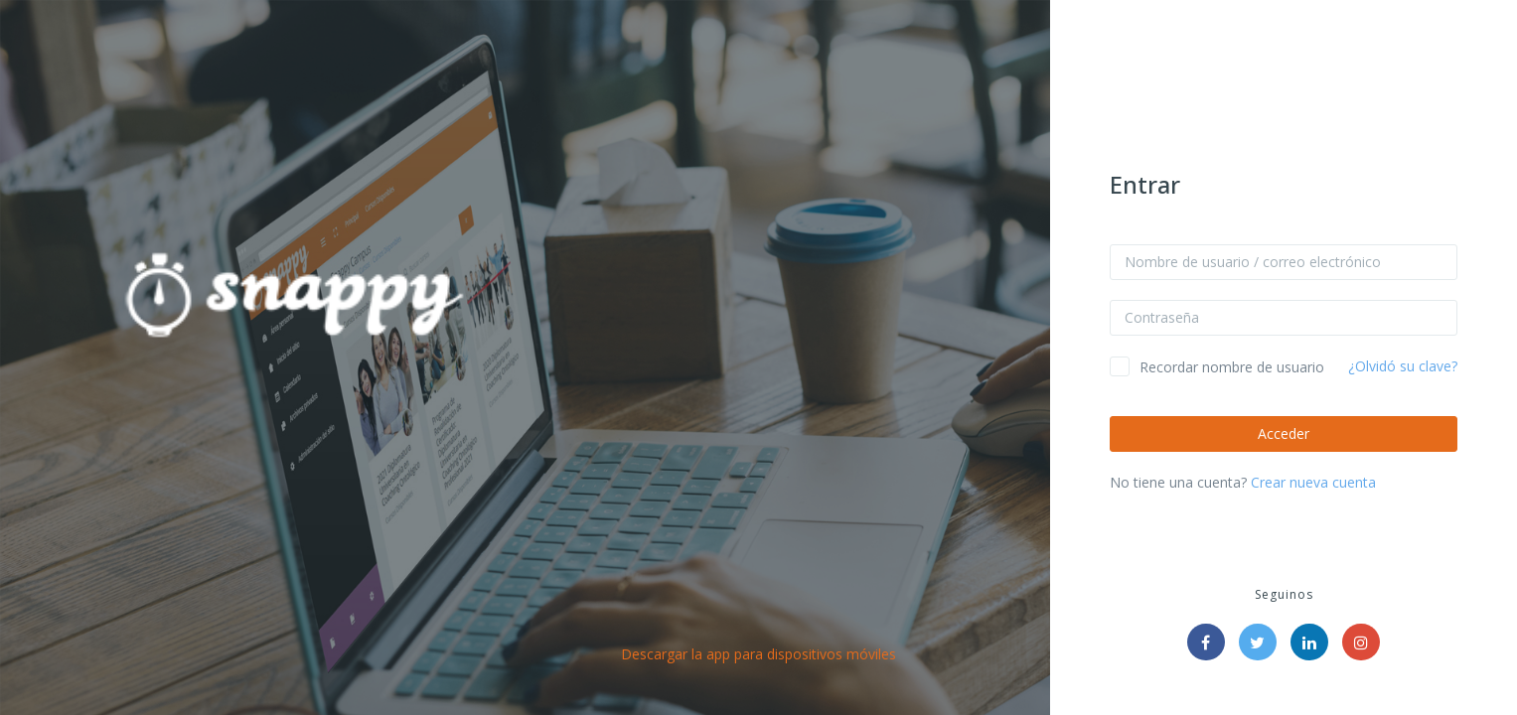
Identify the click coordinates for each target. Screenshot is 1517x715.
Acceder (1283, 433)
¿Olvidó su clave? (1402, 366)
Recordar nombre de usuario (1231, 367)
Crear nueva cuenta (1313, 482)
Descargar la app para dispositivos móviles (758, 653)
